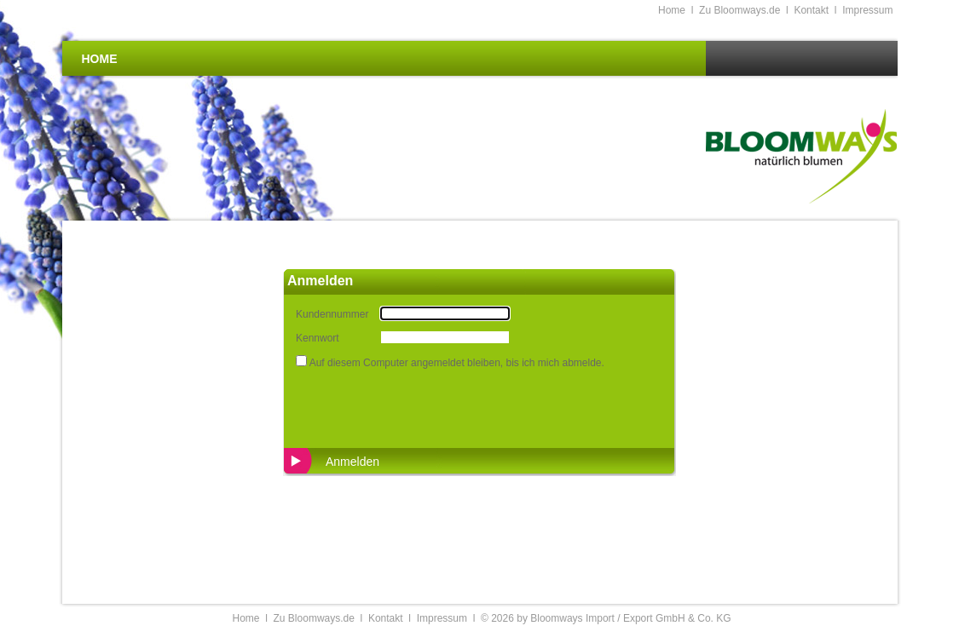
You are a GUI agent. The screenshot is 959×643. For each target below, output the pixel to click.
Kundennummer (332, 314)
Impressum (867, 10)
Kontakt (811, 10)
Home (671, 10)
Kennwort (317, 338)
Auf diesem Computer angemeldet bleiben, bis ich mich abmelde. (456, 363)
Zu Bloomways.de (739, 10)
